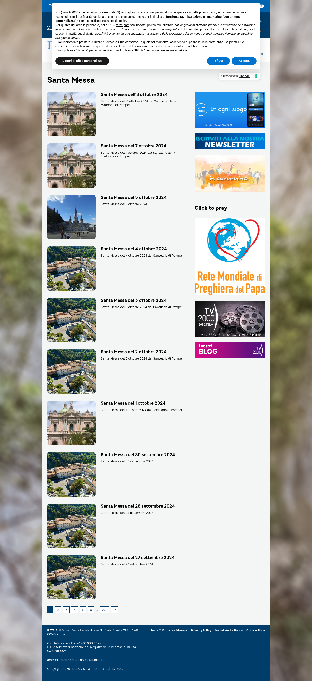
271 (104, 610)
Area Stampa (177, 630)
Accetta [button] (244, 60)
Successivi (114, 609)
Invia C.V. (158, 630)
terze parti (122, 25)
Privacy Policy (201, 630)
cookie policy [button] (118, 20)
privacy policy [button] (208, 12)
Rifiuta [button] (218, 60)
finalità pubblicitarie (81, 33)
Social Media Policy (229, 630)
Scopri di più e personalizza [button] (82, 60)
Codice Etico (255, 630)
